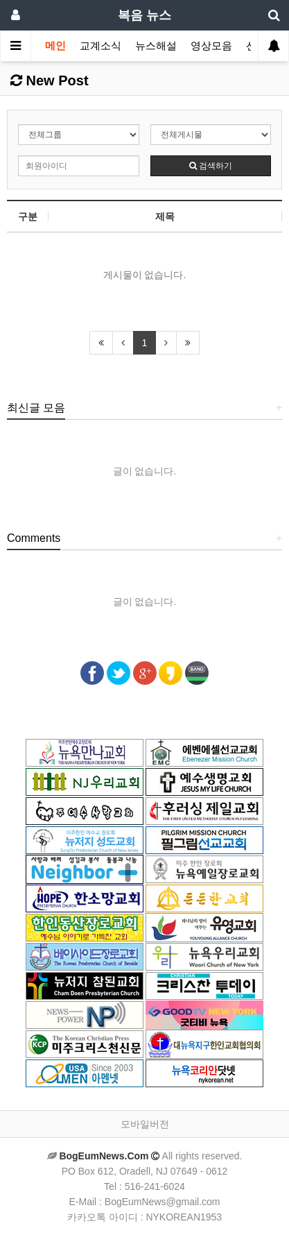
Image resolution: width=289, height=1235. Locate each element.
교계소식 (100, 45)
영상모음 (211, 45)
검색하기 (210, 166)
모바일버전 (145, 1124)
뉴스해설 (156, 45)
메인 (55, 45)
